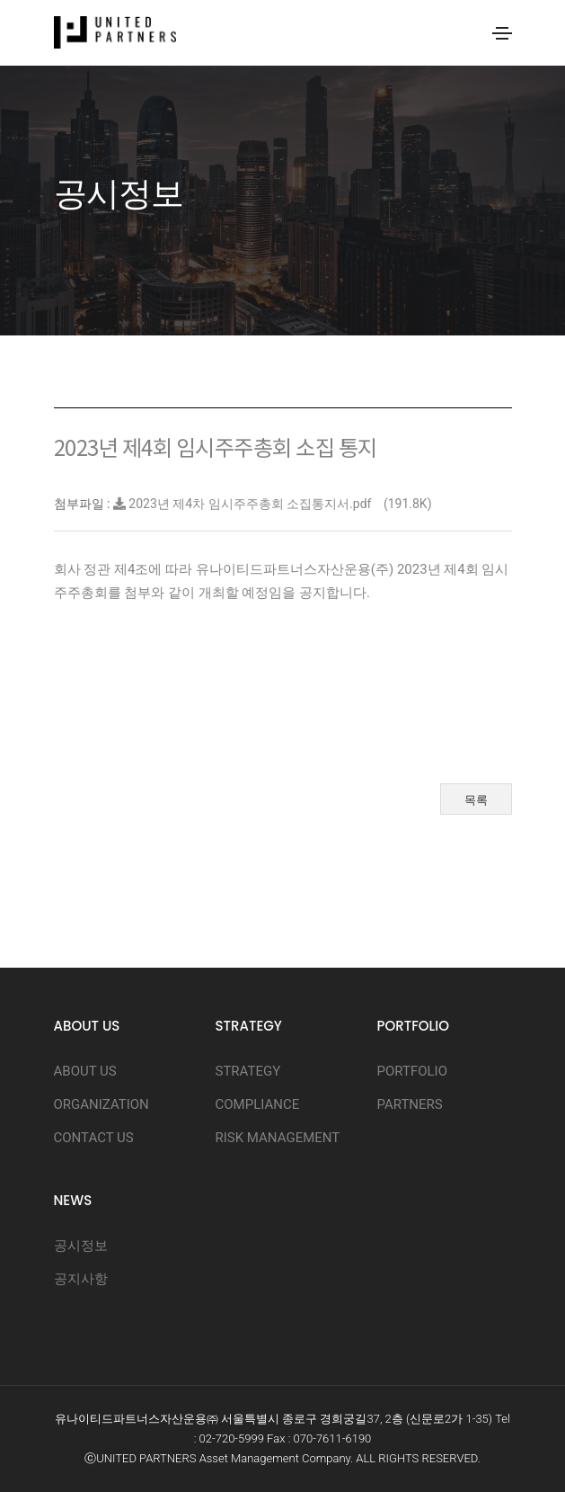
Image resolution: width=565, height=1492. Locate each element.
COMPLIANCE (258, 1104)
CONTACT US (94, 1138)
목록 (476, 800)
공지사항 (81, 1279)
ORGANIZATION (101, 1104)
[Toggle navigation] (502, 33)
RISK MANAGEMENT (278, 1138)
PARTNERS (410, 1104)
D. (476, 1458)
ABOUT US (85, 1071)
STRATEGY (248, 1071)
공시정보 (81, 1245)
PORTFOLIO (412, 1071)
